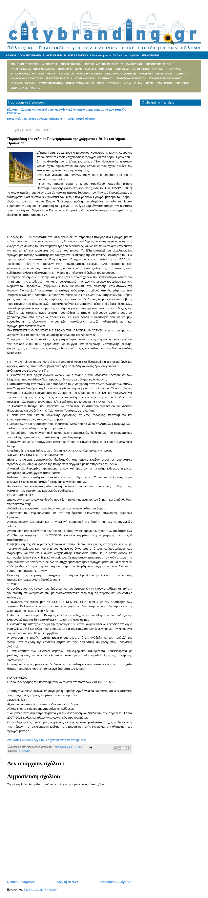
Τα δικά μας (120, 55)
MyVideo (134, 55)
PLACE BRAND (52, 55)
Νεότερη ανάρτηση (21, 882)
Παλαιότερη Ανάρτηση (115, 882)
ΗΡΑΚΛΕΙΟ (24, 750)
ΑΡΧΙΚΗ (11, 55)
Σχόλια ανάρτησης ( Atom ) (40, 889)
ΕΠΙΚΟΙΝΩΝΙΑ (151, 55)
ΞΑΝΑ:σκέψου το (100, 55)
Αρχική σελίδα (67, 882)
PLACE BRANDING (76, 55)
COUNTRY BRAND (29, 55)
